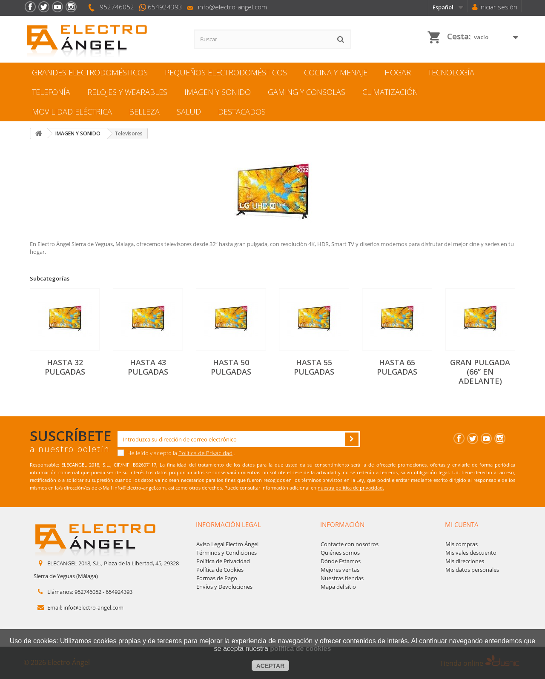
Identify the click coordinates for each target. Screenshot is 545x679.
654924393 (165, 7)
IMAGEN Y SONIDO (217, 92)
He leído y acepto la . (176, 453)
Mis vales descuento (470, 552)
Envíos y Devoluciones (224, 586)
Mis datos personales (472, 569)
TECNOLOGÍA (451, 72)
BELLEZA (144, 111)
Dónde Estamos (341, 561)
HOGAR (397, 72)
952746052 (117, 7)
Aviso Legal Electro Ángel (227, 544)
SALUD (189, 111)
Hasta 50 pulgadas (231, 367)
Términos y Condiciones (226, 552)
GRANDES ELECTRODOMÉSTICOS (90, 72)
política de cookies (300, 648)
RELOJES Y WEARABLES (127, 92)
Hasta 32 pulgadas (65, 367)
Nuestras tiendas (342, 578)
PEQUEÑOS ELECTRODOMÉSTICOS (226, 72)
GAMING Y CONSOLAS (306, 92)
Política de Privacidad (205, 453)
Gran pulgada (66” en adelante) (480, 371)
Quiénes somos (340, 552)
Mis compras (461, 544)
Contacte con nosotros (350, 544)
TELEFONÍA (51, 92)
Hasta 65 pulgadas (397, 367)
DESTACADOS (242, 111)
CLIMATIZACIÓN (390, 92)
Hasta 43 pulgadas (148, 367)
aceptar (270, 665)
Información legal (228, 524)
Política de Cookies (220, 569)
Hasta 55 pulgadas (314, 367)
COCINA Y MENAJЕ (335, 72)
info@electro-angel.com (232, 7)
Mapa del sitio (338, 586)
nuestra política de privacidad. (351, 487)
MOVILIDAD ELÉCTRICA (72, 111)
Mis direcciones (464, 561)
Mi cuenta (462, 524)
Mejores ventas (340, 569)
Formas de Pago (216, 578)
